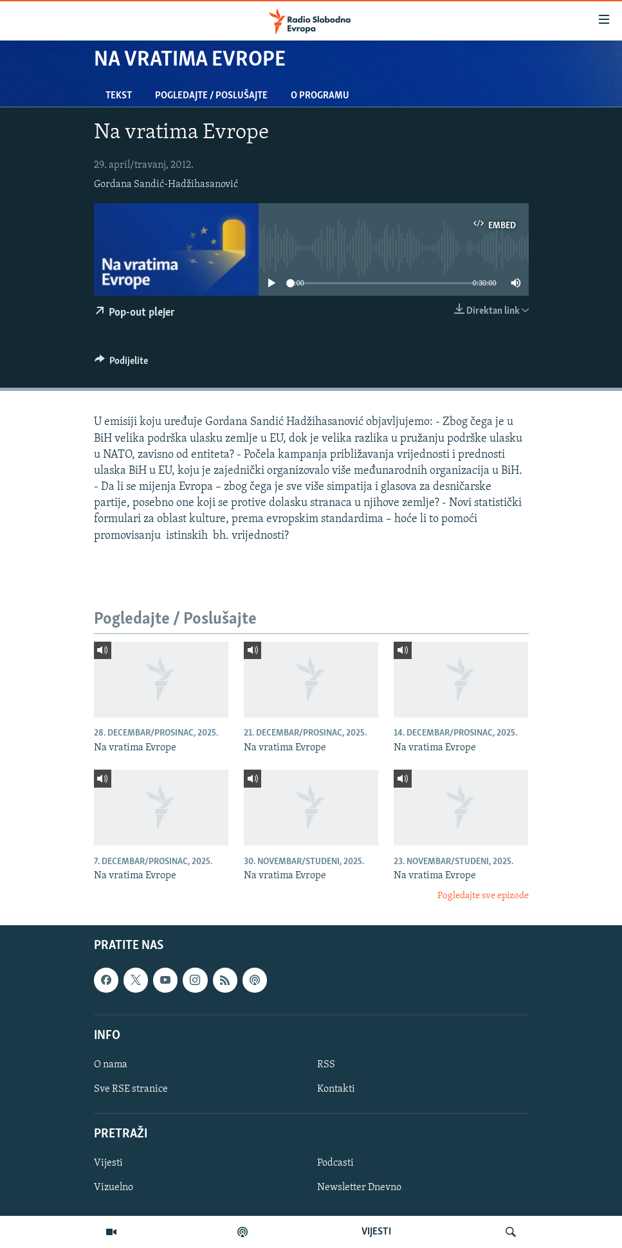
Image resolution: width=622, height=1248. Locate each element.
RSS (326, 1065)
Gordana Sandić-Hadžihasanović (166, 184)
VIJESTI (376, 1232)
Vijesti (108, 1163)
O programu (320, 96)
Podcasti (335, 1163)
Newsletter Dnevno (359, 1187)
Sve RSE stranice (131, 1089)
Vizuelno (113, 1187)
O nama (110, 1065)
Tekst (118, 96)
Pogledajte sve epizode (483, 896)
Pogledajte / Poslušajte (211, 96)
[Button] (122, 364)
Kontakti (336, 1089)
